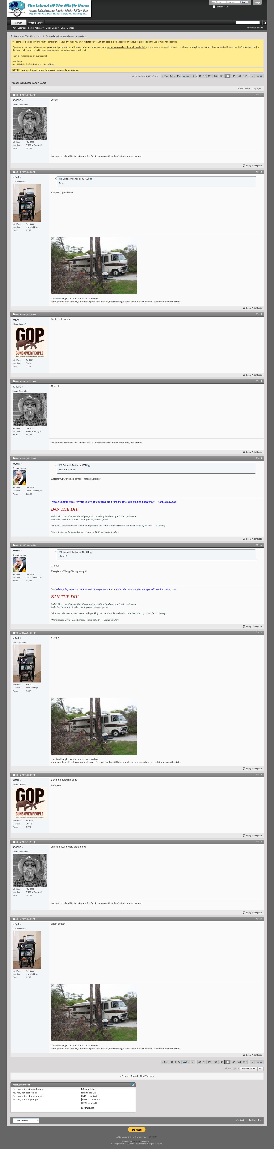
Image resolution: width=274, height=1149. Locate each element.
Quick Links (51, 28)
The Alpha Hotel (33, 36)
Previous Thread (130, 1076)
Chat (63, 28)
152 (245, 76)
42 (200, 76)
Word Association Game (33, 83)
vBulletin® (136, 1141)
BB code (85, 1089)
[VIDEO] (85, 1099)
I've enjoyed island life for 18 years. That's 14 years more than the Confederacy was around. (97, 156)
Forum (18, 23)
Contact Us (241, 1120)
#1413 (259, 314)
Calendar (22, 28)
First (186, 76)
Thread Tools (242, 88)
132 (210, 76)
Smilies (84, 1092)
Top (260, 1068)
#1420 (259, 918)
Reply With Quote (252, 165)
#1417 (259, 632)
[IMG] (84, 1096)
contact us (246, 47)
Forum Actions (35, 28)
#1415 (259, 458)
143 (233, 76)
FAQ (13, 28)
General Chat (52, 36)
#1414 (259, 381)
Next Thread (146, 1076)
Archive (252, 1120)
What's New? (35, 23)
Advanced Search (255, 28)
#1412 (259, 171)
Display (256, 88)
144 (239, 76)
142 (227, 76)
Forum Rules (87, 1107)
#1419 (259, 841)
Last (259, 76)
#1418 (259, 774)
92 (204, 76)
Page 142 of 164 (172, 76)
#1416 (259, 545)
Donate (70, 28)
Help (257, 2)
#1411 (259, 94)
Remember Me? (221, 7)
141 (221, 76)
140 (215, 76)
